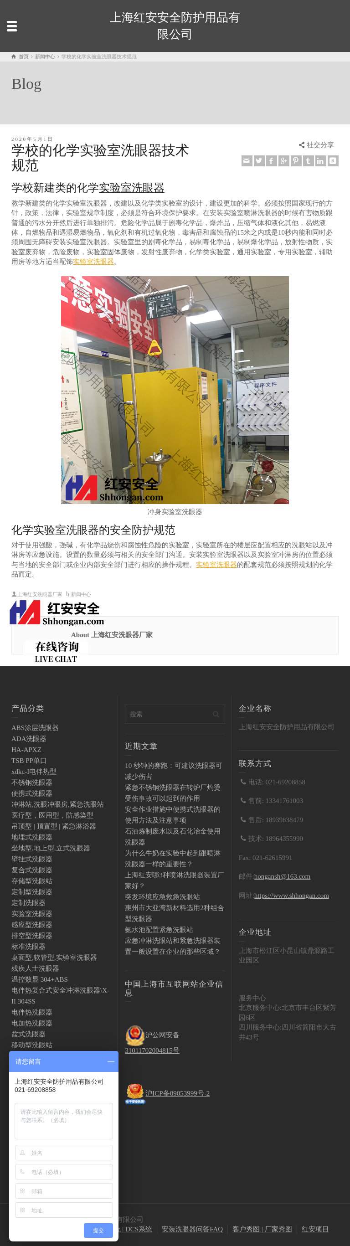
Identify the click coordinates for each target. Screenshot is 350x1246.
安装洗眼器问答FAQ (192, 1229)
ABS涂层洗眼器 (35, 727)
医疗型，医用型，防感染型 (52, 815)
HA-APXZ (26, 749)
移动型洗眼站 (31, 1045)
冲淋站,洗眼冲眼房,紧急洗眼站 (57, 804)
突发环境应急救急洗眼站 (162, 897)
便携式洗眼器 (31, 793)
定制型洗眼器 (31, 892)
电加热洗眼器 (31, 1023)
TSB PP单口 (29, 760)
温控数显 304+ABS (39, 979)
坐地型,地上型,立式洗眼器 (50, 848)
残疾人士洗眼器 (35, 968)
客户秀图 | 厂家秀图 (262, 1229)
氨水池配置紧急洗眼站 (159, 929)
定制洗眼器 (28, 902)
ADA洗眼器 (29, 738)
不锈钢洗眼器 (31, 782)
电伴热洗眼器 (31, 1012)
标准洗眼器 (28, 946)
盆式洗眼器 (28, 1034)
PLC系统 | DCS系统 (123, 1229)
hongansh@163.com (282, 876)
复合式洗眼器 (31, 870)
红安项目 (315, 1229)
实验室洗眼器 (132, 188)
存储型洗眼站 (31, 881)
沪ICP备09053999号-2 (177, 1093)
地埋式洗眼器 (31, 837)
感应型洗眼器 (31, 924)
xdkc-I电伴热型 (34, 771)
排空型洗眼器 (31, 935)
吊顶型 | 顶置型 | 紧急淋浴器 (53, 826)
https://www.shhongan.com (291, 895)
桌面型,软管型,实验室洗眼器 (54, 957)
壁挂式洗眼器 (31, 859)
